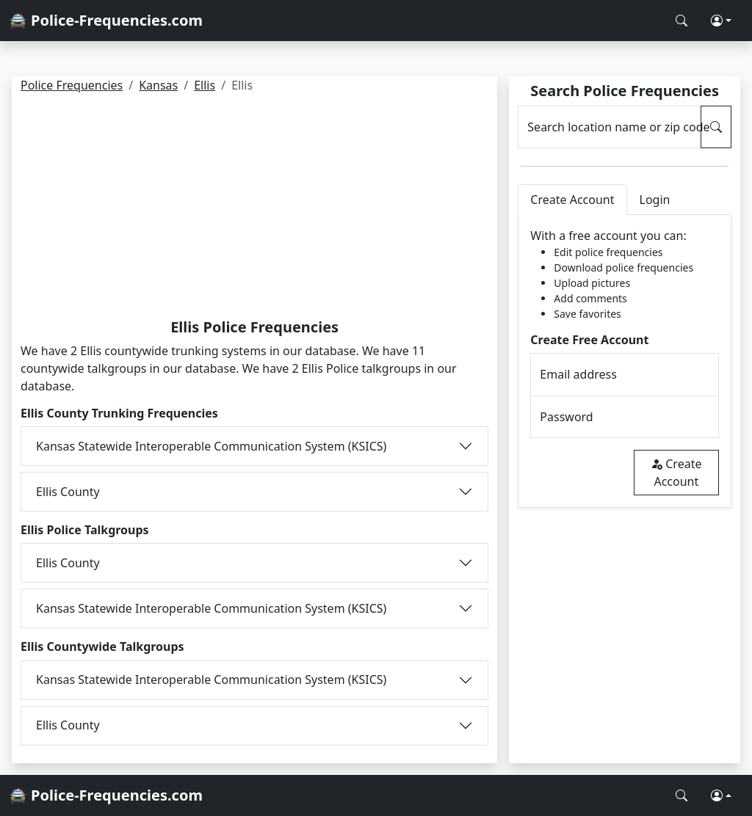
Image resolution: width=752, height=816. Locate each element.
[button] (721, 20)
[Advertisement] (254, 208)
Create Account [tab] (572, 200)
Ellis (204, 85)
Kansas (158, 85)
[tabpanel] (624, 361)
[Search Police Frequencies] (681, 20)
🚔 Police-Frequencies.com (106, 20)
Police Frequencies (72, 85)
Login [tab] (655, 200)
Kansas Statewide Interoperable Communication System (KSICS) (211, 446)
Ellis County (68, 492)
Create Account (676, 472)
